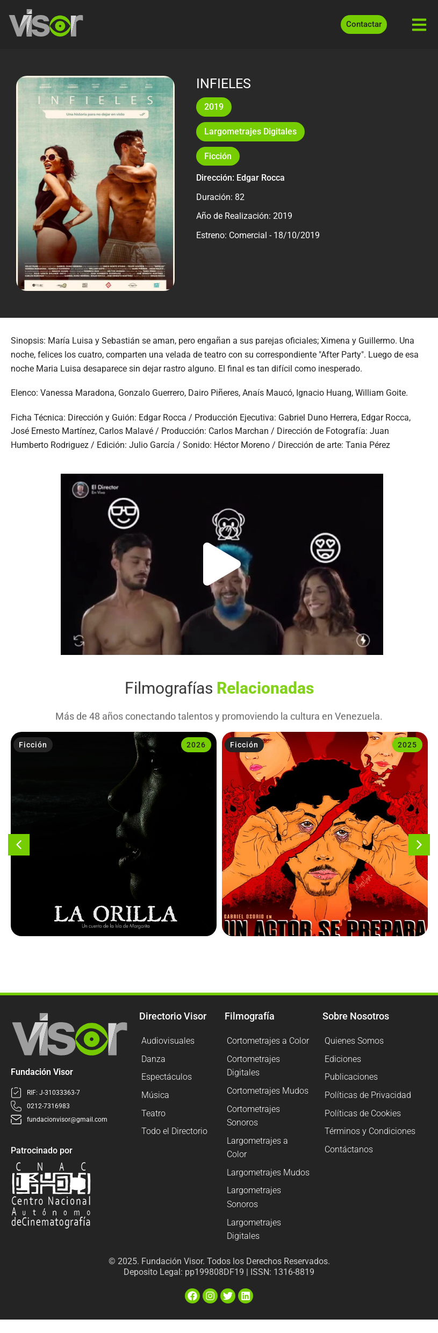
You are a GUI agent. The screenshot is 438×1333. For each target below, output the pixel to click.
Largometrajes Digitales (250, 131)
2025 (407, 744)
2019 (214, 107)
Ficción (218, 156)
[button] (221, 564)
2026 (196, 744)
